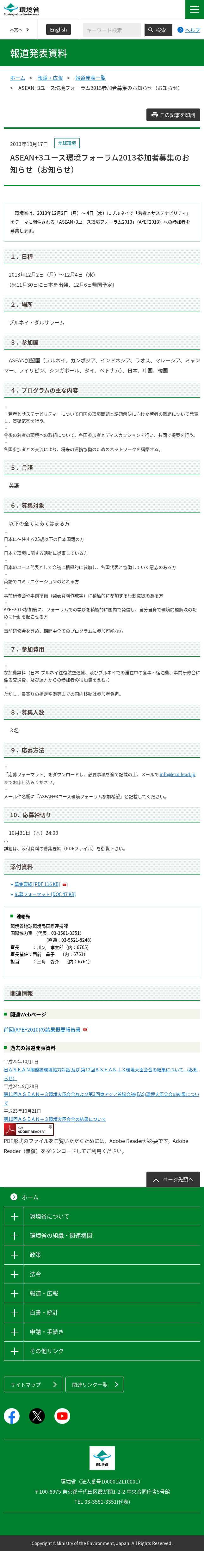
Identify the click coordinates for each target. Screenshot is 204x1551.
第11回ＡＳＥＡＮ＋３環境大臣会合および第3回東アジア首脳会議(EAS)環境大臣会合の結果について (101, 1098)
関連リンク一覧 (90, 1384)
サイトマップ (25, 1384)
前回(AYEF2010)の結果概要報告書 (42, 1029)
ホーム (17, 77)
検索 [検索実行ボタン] (161, 29)
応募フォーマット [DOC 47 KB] (45, 894)
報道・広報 (50, 77)
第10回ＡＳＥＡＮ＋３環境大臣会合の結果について (55, 1119)
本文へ (16, 29)
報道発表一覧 (90, 77)
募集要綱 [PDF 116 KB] (37, 884)
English (58, 29)
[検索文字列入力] (112, 30)
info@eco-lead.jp (177, 774)
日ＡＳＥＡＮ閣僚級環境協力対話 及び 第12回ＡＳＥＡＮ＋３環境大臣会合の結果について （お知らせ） (101, 1073)
